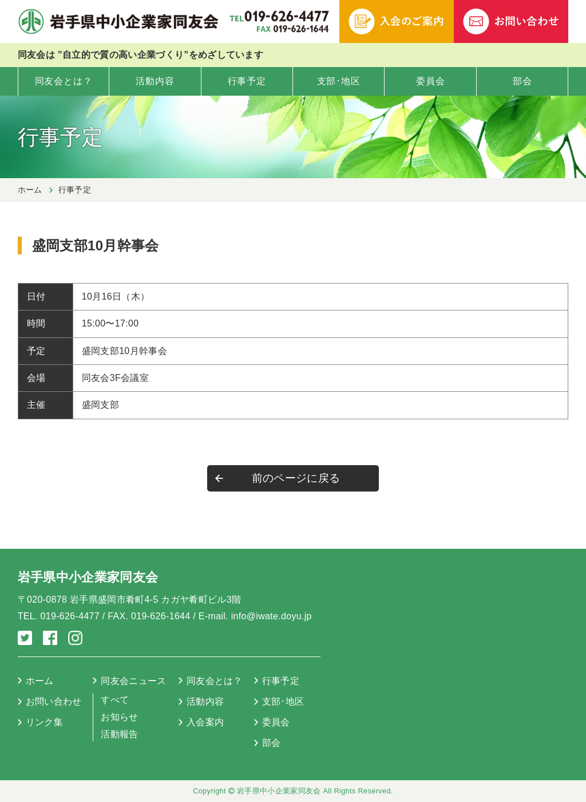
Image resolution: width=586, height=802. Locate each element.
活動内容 (155, 81)
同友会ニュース (133, 681)
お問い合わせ (54, 701)
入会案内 (205, 722)
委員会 (430, 81)
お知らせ (119, 717)
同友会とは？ (64, 81)
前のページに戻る (296, 478)
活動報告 (119, 734)
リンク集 (44, 722)
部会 (522, 81)
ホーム (30, 189)
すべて (115, 700)
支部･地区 (339, 81)
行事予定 (247, 81)
